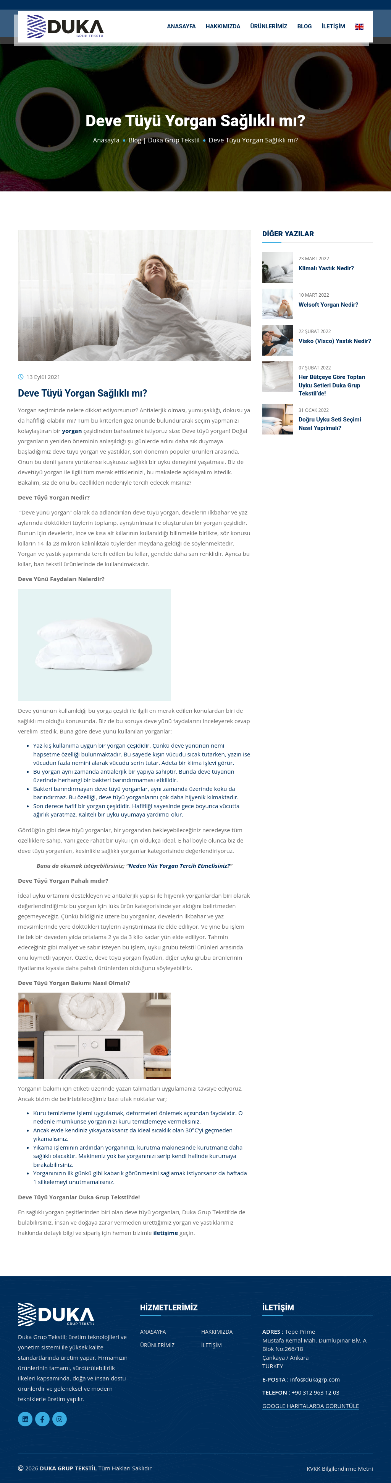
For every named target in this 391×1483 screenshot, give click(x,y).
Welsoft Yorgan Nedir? (329, 304)
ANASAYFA (181, 25)
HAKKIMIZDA (223, 25)
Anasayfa (105, 140)
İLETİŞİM (333, 25)
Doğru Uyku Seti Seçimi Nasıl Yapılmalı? (331, 425)
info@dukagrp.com (315, 1379)
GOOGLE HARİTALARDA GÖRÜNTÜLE (311, 1405)
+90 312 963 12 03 (316, 1392)
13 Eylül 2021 (43, 377)
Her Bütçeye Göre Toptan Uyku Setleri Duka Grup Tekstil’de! (333, 386)
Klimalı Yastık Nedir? (327, 268)
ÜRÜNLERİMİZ (269, 25)
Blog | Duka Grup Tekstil (165, 140)
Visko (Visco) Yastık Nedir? (326, 345)
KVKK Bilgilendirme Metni (339, 1468)
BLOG (304, 25)
